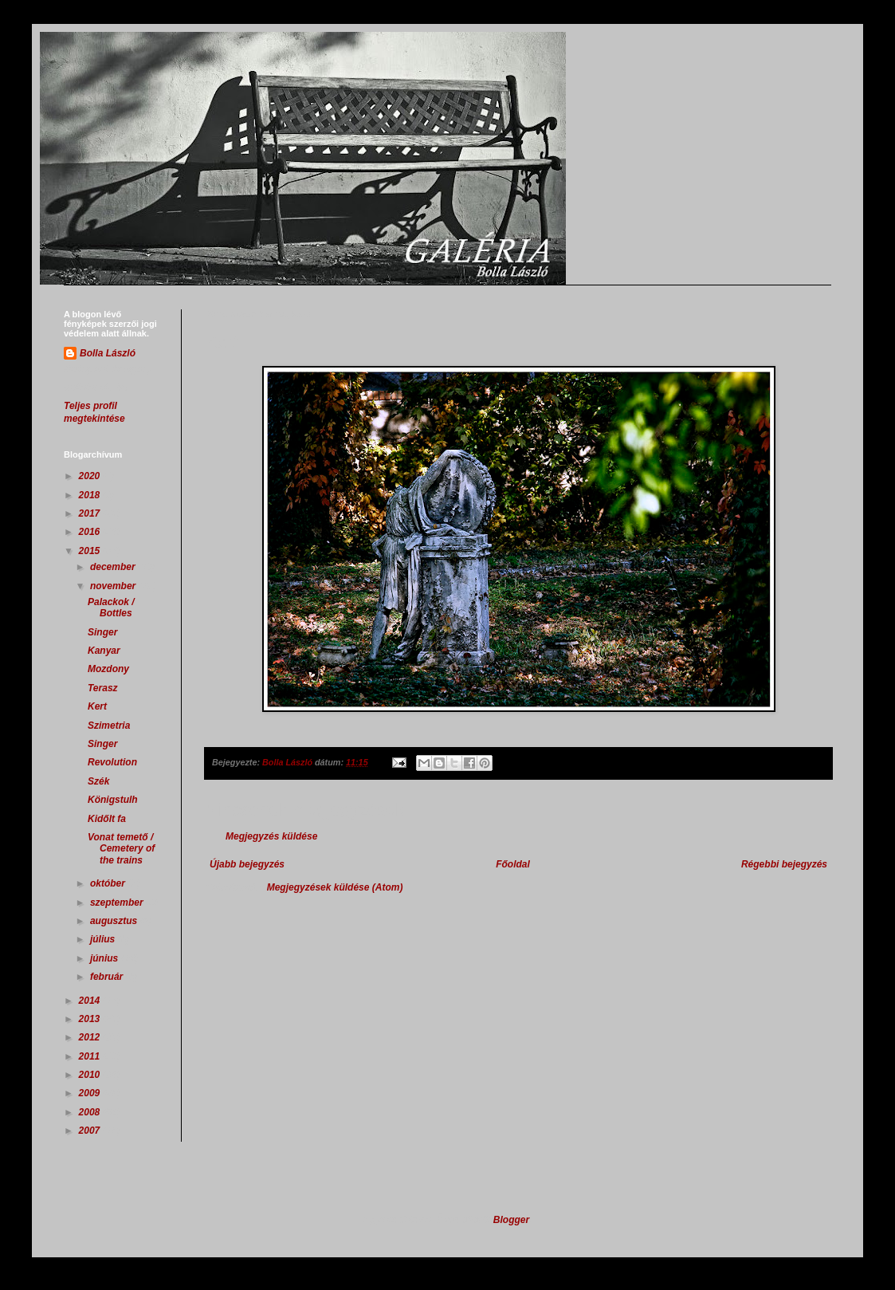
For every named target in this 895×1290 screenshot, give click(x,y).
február (108, 976)
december (114, 566)
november (114, 586)
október (109, 883)
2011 (91, 1056)
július (104, 939)
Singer (102, 632)
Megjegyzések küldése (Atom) (335, 887)
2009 (91, 1093)
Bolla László (107, 353)
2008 (91, 1112)
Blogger (511, 1219)
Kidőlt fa (107, 818)
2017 (91, 513)
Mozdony (108, 668)
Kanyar (104, 650)
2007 (91, 1130)
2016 (91, 531)
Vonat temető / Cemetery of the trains (121, 849)
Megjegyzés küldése (271, 836)
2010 (91, 1074)
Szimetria (109, 725)
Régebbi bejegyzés (784, 864)
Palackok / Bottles (111, 607)
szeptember (118, 902)
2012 (91, 1037)
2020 (91, 476)
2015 (91, 551)
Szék (98, 781)
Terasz (103, 688)
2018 (91, 495)
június (105, 958)
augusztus (115, 920)
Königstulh (113, 799)
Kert (97, 706)
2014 (91, 1000)
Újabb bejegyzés (247, 864)
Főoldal (513, 864)
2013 (91, 1019)
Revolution (112, 762)
